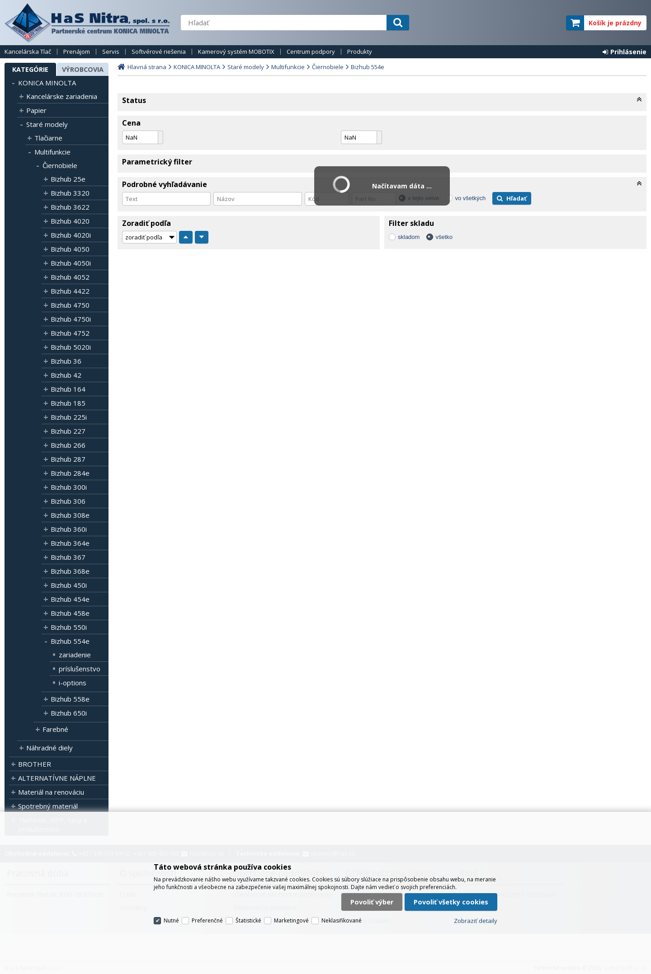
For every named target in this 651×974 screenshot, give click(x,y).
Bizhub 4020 (70, 220)
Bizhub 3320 (70, 192)
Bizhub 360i (69, 529)
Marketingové (291, 920)
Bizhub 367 (68, 557)
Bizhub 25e (68, 178)
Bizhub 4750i (71, 318)
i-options (72, 682)
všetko (444, 237)
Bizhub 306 (68, 501)
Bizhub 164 (68, 388)
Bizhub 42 (66, 374)
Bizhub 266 (68, 445)
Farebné (55, 729)
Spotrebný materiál (48, 805)
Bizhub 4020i (71, 234)
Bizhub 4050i (71, 262)
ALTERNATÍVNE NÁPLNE (57, 777)
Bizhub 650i (69, 712)
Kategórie (30, 69)
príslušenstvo (79, 668)
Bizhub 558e (70, 698)
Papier (36, 110)
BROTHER (34, 763)
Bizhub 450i (69, 585)
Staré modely (47, 124)
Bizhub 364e (70, 543)
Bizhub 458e (70, 613)
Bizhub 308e (70, 515)
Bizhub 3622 (70, 206)
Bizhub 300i (69, 487)
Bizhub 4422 (70, 290)
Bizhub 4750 (70, 304)
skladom (409, 237)
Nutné (171, 920)
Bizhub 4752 (70, 332)
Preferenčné (207, 920)
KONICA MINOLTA (47, 82)
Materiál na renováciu (51, 791)
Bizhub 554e (70, 641)
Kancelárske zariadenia (61, 96)
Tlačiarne (48, 137)
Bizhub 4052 (70, 276)
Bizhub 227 (68, 430)
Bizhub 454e (70, 599)
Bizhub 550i (69, 627)
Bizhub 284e (70, 473)
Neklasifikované (341, 920)
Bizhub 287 (68, 459)
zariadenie (75, 654)
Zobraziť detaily (475, 921)
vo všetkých (470, 198)
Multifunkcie (52, 151)
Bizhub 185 (68, 402)
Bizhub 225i (69, 416)
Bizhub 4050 (70, 248)
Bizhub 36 (66, 360)
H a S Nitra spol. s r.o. (88, 22)
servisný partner (514, 23)
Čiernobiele (59, 165)
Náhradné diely (49, 747)
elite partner (547, 23)
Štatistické (248, 920)
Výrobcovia (83, 69)
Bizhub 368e (70, 571)
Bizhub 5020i (71, 346)
